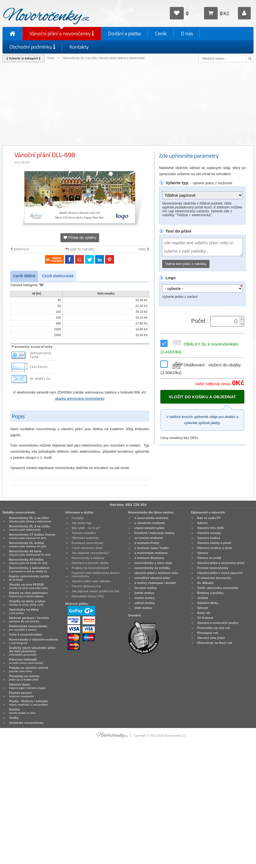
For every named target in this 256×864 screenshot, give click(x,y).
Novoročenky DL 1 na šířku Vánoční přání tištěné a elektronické (104, 58)
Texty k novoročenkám (25, 634)
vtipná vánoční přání (149, 528)
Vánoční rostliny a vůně (214, 548)
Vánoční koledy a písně (214, 543)
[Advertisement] (128, 104)
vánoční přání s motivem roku (156, 573)
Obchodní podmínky (32, 47)
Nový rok (203, 612)
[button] (241, 318)
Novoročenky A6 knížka (28, 561)
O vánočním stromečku (214, 578)
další (143, 249)
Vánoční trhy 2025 (210, 528)
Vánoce (202, 553)
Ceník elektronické (57, 276)
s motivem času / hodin (151, 548)
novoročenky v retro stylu (153, 563)
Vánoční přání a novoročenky (61, 33)
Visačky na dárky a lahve (27, 602)
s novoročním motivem (151, 518)
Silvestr (202, 607)
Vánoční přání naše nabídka (91, 581)
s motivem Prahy (146, 543)
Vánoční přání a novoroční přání (220, 563)
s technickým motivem (150, 553)
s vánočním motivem (149, 523)
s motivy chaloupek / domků (155, 583)
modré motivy (144, 597)
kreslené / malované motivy (154, 533)
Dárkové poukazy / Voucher (29, 619)
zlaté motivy (143, 607)
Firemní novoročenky (212, 568)
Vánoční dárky (207, 602)
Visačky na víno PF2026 (28, 586)
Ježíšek (202, 597)
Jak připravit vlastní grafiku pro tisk (95, 591)
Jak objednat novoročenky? (90, 553)
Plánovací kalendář (26, 661)
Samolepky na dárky (24, 611)
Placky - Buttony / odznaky (28, 702)
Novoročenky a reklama (88, 558)
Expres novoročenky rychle (29, 578)
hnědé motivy (144, 593)
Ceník (161, 33)
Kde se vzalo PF (209, 518)
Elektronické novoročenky (28, 627)
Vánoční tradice (208, 538)
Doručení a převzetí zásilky (90, 563)
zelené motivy (144, 602)
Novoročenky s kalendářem (29, 569)
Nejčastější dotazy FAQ (88, 596)
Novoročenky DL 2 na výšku (29, 528)
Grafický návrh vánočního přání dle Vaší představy (32, 651)
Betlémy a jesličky (210, 593)
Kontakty (79, 47)
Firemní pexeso (21, 694)
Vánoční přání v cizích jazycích (219, 573)
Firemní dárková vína (86, 586)
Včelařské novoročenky (26, 722)
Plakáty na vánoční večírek (28, 669)
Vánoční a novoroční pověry (217, 622)
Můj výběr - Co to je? (86, 528)
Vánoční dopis (27, 686)
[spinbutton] (225, 321)
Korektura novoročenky (87, 543)
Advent (202, 523)
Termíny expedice (84, 533)
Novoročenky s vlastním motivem (33, 641)
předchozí (19, 249)
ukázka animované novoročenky (80, 398)
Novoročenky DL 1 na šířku (30, 519)
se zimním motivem (148, 538)
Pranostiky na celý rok (213, 627)
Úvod (50, 58)
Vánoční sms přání (211, 637)
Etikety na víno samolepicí (28, 594)
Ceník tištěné (24, 276)
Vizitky (14, 717)
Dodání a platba (124, 33)
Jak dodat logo (82, 523)
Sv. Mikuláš (205, 583)
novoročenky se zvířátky (152, 568)
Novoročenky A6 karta (29, 553)
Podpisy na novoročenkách (90, 568)
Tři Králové (205, 617)
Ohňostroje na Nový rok (214, 642)
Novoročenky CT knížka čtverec (32, 536)
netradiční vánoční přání (152, 578)
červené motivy (145, 588)
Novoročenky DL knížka (27, 544)
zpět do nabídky (80, 249)
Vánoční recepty (209, 533)
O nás (187, 33)
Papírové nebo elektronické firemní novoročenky (96, 574)
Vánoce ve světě (209, 558)
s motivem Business (149, 558)
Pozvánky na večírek (24, 677)
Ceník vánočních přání (87, 548)
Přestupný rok (207, 632)
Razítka (22, 711)
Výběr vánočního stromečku (217, 588)
